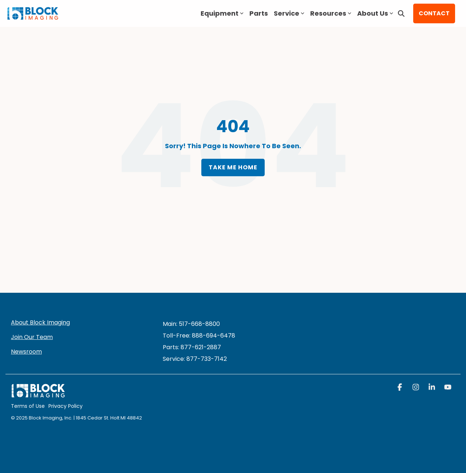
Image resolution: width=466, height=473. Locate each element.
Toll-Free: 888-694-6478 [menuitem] (199, 335)
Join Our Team (32, 337)
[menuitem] (195, 359)
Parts (258, 13)
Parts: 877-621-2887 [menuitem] (192, 347)
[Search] (401, 13)
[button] (400, 388)
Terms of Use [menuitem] (28, 406)
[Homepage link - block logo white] (38, 394)
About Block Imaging (40, 322)
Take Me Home (233, 167)
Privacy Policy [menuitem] (65, 406)
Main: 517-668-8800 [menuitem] (191, 324)
